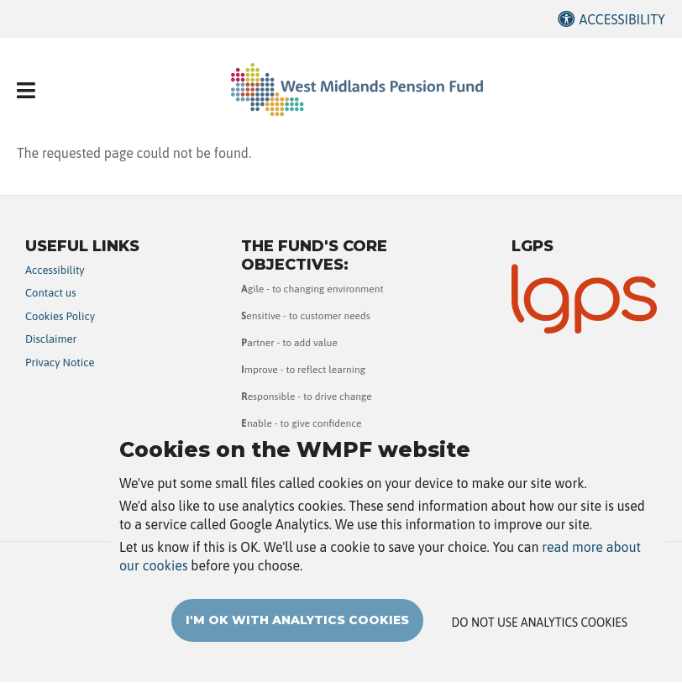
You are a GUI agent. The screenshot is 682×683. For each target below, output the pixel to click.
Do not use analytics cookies (539, 642)
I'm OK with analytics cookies (297, 640)
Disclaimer (50, 339)
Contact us (50, 292)
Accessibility (622, 19)
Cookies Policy (60, 316)
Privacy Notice (60, 362)
